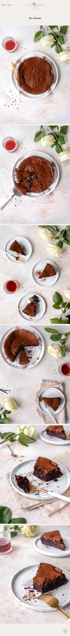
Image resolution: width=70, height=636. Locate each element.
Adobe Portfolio (38, 630)
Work (3, 5)
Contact (9, 5)
